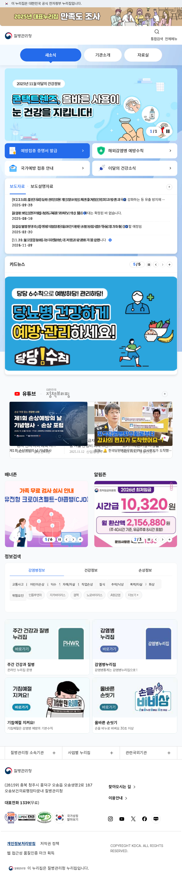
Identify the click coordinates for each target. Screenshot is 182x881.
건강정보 (91, 570)
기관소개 (102, 54)
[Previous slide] (156, 264)
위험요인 (18, 595)
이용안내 (116, 798)
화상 (152, 584)
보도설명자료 (42, 186)
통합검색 (157, 39)
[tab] (51, 55)
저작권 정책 (49, 843)
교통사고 (18, 584)
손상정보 (145, 570)
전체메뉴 (171, 39)
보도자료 (17, 186)
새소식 (50, 54)
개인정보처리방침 (21, 843)
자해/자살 (69, 584)
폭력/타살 (136, 584)
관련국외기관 (136, 752)
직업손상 (87, 584)
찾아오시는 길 (120, 786)
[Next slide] (162, 264)
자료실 (143, 54)
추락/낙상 (117, 584)
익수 (53, 584)
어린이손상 (37, 584)
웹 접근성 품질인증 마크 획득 (31, 853)
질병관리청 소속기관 (27, 752)
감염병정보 (36, 570)
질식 (102, 584)
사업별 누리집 (79, 752)
